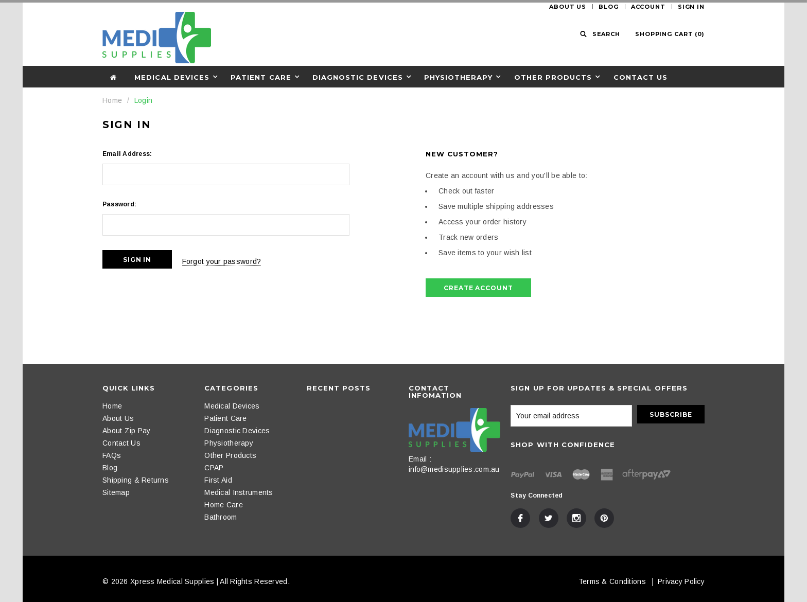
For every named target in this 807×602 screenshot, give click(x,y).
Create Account (478, 288)
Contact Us (640, 77)
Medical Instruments (238, 492)
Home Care (223, 505)
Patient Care (261, 77)
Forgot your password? (232, 259)
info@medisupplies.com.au (454, 469)
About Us (567, 6)
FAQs (111, 455)
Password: (119, 204)
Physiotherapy (458, 77)
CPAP (213, 468)
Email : (420, 459)
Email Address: (127, 153)
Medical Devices (171, 77)
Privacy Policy (681, 581)
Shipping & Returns (135, 480)
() (670, 34)
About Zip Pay (126, 431)
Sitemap (116, 492)
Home (112, 100)
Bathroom (220, 517)
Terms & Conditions (612, 581)
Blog (609, 6)
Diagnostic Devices (357, 77)
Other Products (553, 77)
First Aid (218, 480)
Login (143, 100)
